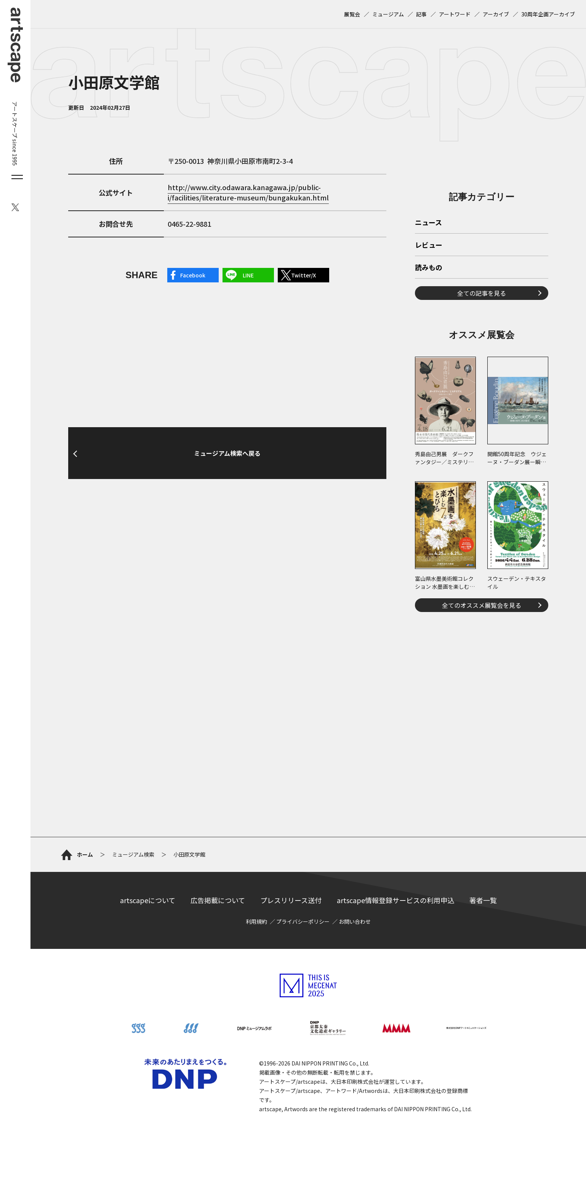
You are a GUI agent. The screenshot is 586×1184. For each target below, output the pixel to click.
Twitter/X (303, 275)
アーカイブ (496, 14)
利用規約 (256, 921)
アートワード (455, 14)
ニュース (428, 223)
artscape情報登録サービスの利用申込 (395, 900)
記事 (421, 14)
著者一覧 (483, 900)
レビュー (428, 245)
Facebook (192, 275)
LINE (248, 275)
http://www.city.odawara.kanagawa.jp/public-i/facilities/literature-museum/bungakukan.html (248, 192)
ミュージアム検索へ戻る (227, 453)
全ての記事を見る (481, 293)
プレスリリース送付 (291, 900)
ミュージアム (388, 14)
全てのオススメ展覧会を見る (481, 605)
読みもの (428, 268)
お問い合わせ (355, 921)
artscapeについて (147, 900)
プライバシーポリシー (303, 921)
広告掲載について (218, 900)
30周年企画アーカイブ (548, 14)
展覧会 (352, 14)
